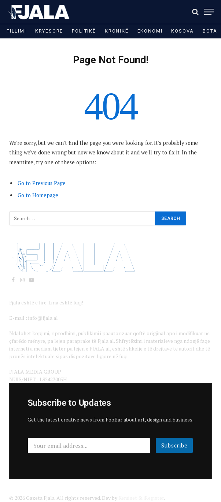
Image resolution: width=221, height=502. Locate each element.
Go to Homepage (38, 195)
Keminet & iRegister (141, 497)
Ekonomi (150, 31)
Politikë (84, 31)
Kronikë (117, 31)
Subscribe (174, 445)
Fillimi (16, 31)
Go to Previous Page (42, 183)
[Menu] (209, 12)
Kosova (182, 31)
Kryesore (49, 31)
